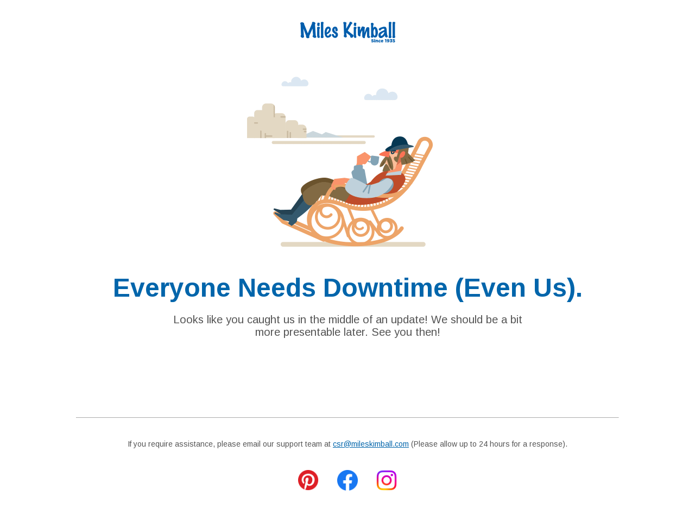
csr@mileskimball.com (371, 444)
